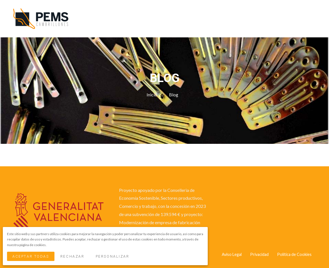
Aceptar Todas (30, 256)
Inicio (152, 94)
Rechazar (72, 256)
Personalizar (112, 256)
